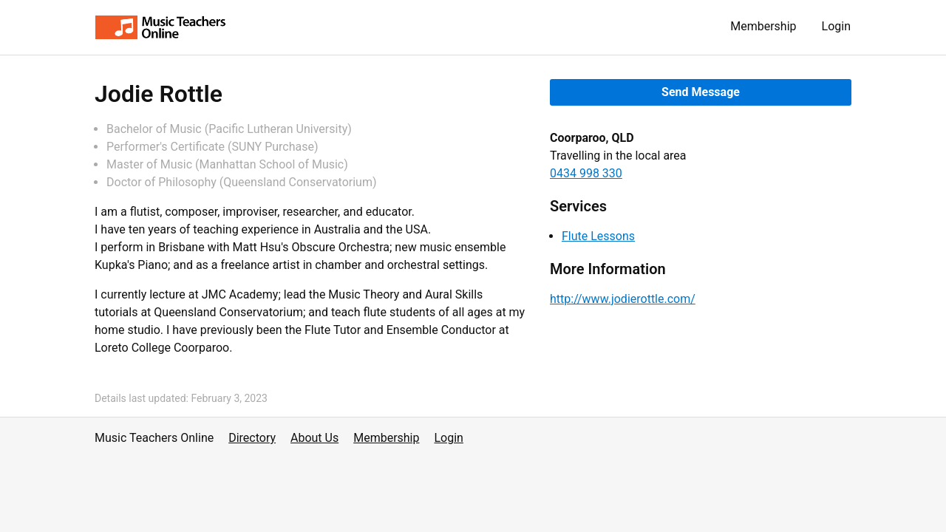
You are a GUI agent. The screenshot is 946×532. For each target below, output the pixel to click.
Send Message (700, 92)
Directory (252, 438)
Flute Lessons (598, 236)
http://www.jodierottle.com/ (622, 299)
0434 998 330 (586, 173)
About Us (314, 438)
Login (836, 26)
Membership (763, 26)
